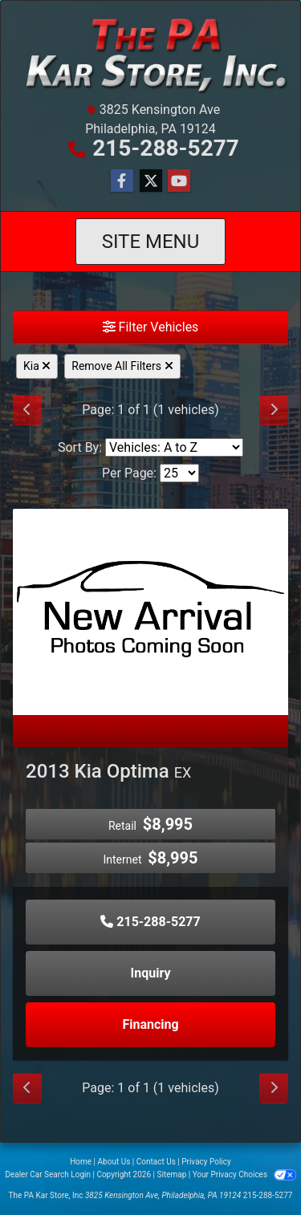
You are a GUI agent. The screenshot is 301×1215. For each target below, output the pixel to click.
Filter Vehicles (151, 327)
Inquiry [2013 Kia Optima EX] (151, 973)
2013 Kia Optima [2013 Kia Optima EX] (108, 771)
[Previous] (27, 410)
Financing (150, 1024)
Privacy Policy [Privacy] (206, 1161)
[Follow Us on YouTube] (179, 181)
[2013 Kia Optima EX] (150, 611)
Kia (37, 366)
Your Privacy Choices (244, 1174)
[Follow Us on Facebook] (122, 181)
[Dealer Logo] (150, 54)
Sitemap (171, 1174)
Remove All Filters (122, 366)
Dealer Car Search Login (48, 1174)
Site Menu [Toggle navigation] (151, 241)
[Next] (273, 410)
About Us (114, 1161)
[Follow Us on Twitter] (151, 181)
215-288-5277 (165, 148)
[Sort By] (174, 447)
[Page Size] (179, 473)
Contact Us (156, 1161)
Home (81, 1161)
